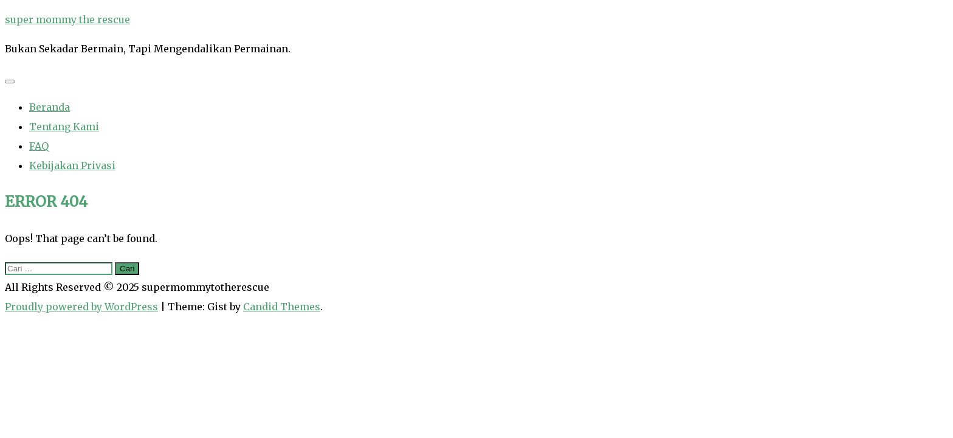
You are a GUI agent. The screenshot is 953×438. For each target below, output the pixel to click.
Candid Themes (281, 307)
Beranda (49, 107)
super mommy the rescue (67, 19)
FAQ (39, 146)
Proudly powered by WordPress (81, 307)
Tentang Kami (64, 126)
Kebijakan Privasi (72, 165)
